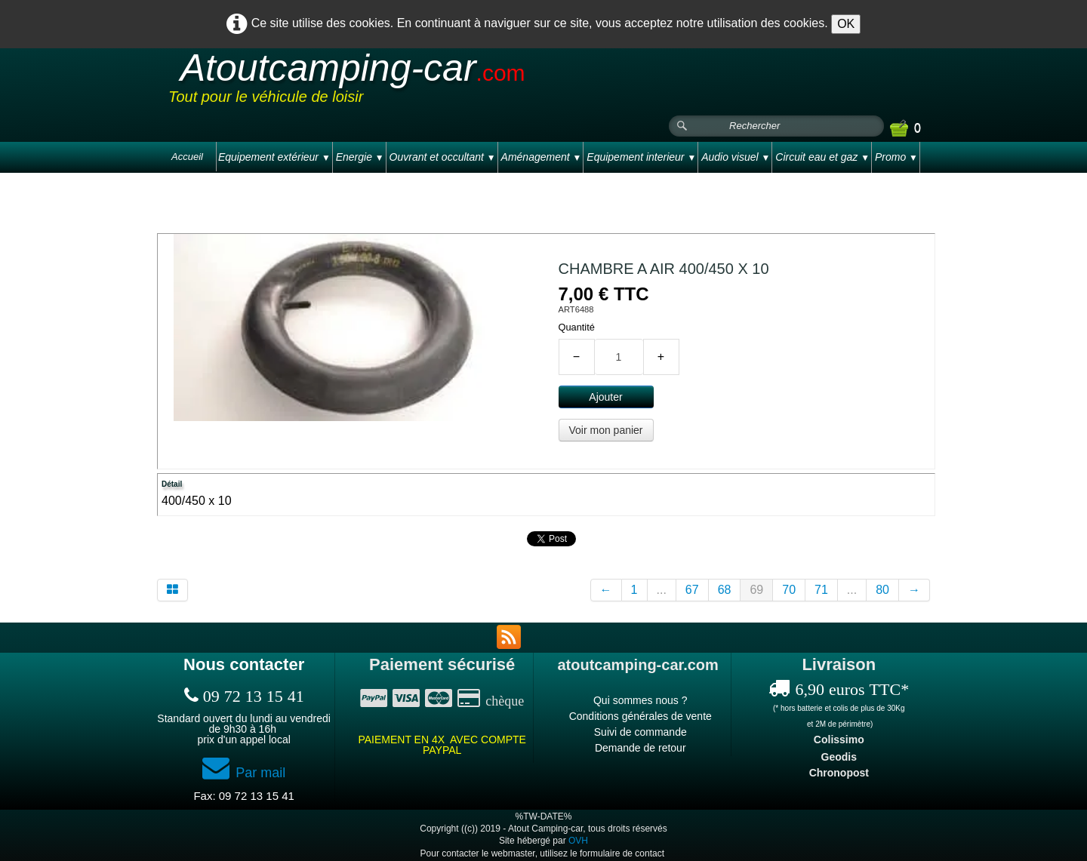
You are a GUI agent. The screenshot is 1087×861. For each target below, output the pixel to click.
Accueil (187, 156)
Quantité (577, 327)
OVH (578, 840)
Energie (360, 157)
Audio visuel (735, 157)
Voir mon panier (605, 430)
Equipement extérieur (274, 157)
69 (756, 589)
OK (846, 23)
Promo (896, 157)
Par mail (243, 772)
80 (882, 589)
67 (692, 589)
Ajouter (605, 397)
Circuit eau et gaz (822, 157)
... (662, 589)
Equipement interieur (641, 157)
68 (724, 589)
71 (821, 589)
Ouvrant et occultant (443, 157)
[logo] (454, 82)
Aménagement (541, 157)
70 (789, 589)
